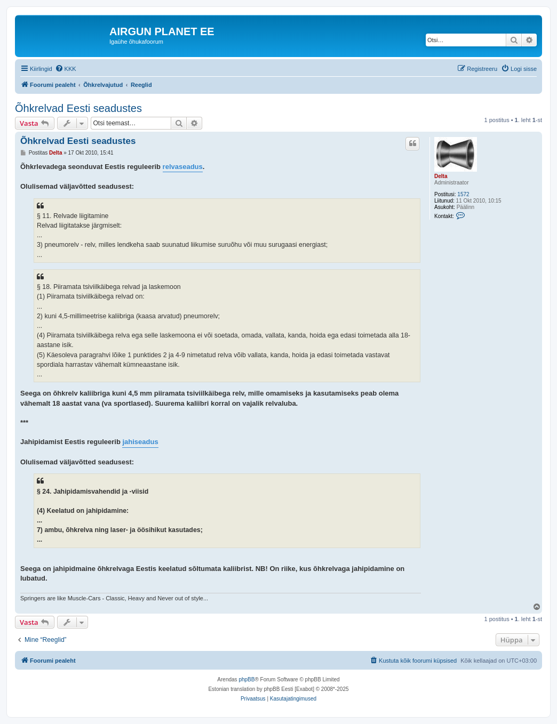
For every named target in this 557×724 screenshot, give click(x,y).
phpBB (246, 679)
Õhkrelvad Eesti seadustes (78, 108)
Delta (440, 176)
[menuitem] (65, 68)
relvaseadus (183, 167)
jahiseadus (140, 442)
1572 (463, 194)
